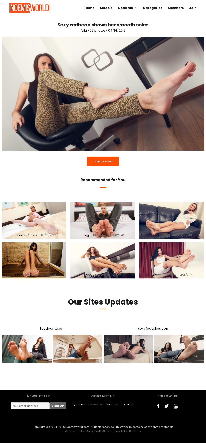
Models (106, 8)
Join (193, 8)
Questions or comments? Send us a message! (103, 404)
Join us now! (103, 161)
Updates (125, 8)
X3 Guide (107, 431)
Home (89, 8)
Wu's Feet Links (74, 431)
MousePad (93, 431)
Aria (84, 30)
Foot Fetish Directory (128, 431)
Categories (152, 8)
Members (176, 8)
